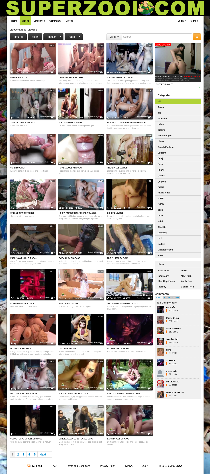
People (159, 298)
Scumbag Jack (172, 339)
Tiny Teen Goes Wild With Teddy (123, 303)
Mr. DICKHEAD (172, 381)
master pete (171, 371)
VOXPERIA (170, 360)
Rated (71, 36)
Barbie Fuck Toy (18, 77)
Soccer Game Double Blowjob (26, 439)
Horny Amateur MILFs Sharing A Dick (78, 213)
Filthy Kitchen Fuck (117, 258)
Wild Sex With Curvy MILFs (23, 394)
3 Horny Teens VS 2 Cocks (120, 77)
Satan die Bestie (173, 328)
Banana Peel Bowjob (118, 439)
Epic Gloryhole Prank (70, 123)
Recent (35, 36)
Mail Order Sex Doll (69, 303)
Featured (18, 36)
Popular (51, 36)
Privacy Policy (108, 466)
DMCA (129, 466)
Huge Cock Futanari (20, 348)
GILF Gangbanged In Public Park (124, 394)
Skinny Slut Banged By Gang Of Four (126, 123)
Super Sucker (17, 168)
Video (114, 36)
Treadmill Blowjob (117, 168)
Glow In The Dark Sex (118, 348)
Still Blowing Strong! (22, 213)
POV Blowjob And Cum (70, 168)
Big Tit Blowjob (115, 213)
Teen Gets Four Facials (22, 123)
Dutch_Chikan (172, 318)
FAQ (54, 466)
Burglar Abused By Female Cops (76, 439)
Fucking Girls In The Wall (23, 258)
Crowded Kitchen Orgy (71, 77)
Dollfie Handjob (67, 348)
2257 (145, 466)
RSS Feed (34, 466)
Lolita (168, 350)
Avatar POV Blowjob (69, 258)
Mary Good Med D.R (175, 392)
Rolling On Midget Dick (22, 303)
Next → (44, 454)
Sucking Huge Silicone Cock (73, 394)
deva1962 (170, 307)
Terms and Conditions (78, 466)
